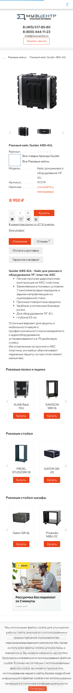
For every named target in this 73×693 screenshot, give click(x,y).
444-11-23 (36, 32)
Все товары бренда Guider (41, 156)
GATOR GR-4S (52, 470)
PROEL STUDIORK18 (21, 470)
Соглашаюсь (37, 688)
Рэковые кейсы (17, 57)
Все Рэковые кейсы (35, 161)
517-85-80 (36, 27)
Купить (44, 213)
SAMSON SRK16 (52, 406)
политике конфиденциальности (45, 683)
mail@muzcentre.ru (36, 35)
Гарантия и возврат (26, 259)
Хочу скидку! (16, 230)
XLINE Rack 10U (21, 406)
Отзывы (43, 241)
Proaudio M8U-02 (52, 534)
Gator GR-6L (21, 533)
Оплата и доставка (26, 250)
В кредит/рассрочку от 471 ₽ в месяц (31, 224)
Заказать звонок (37, 40)
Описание (20, 241)
